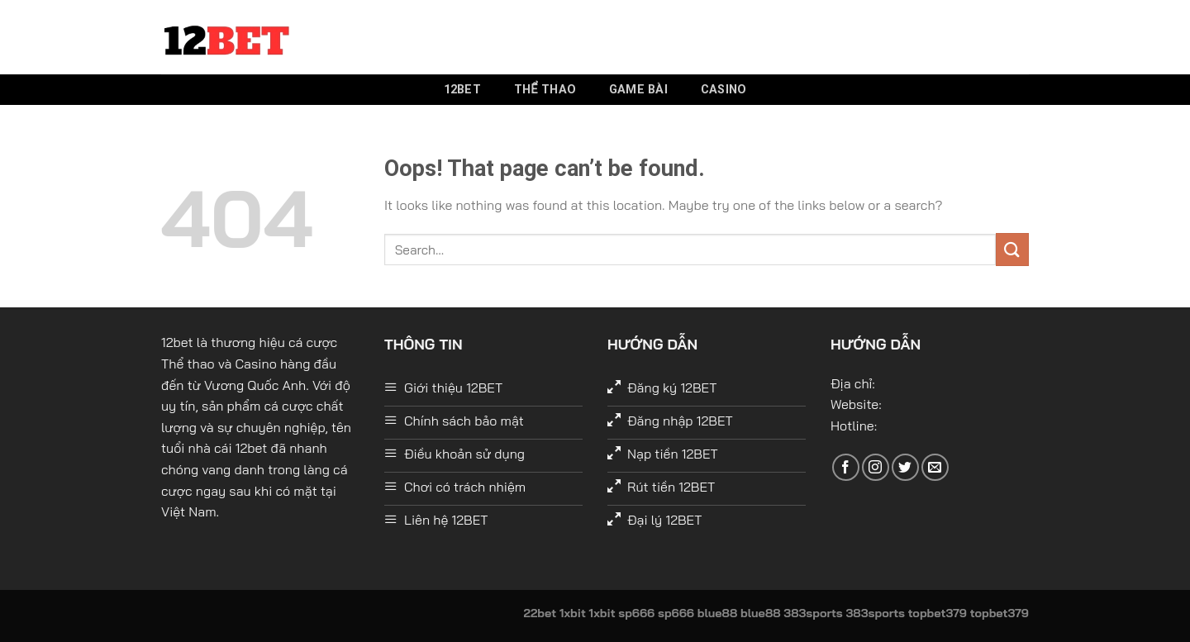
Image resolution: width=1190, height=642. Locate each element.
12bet (462, 90)
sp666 (636, 613)
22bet (540, 613)
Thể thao (545, 90)
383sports (812, 613)
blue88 (717, 613)
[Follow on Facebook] (845, 467)
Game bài (638, 90)
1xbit (572, 613)
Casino (724, 90)
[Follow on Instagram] (875, 467)
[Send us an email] (935, 467)
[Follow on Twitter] (905, 467)
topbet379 (937, 613)
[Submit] (1012, 249)
